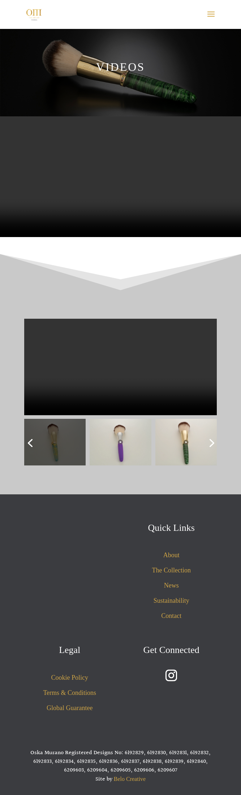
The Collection (171, 570)
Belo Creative (130, 779)
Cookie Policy (70, 677)
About (171, 555)
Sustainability (171, 600)
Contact (171, 615)
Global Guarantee (69, 708)
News (171, 585)
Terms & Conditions (69, 692)
